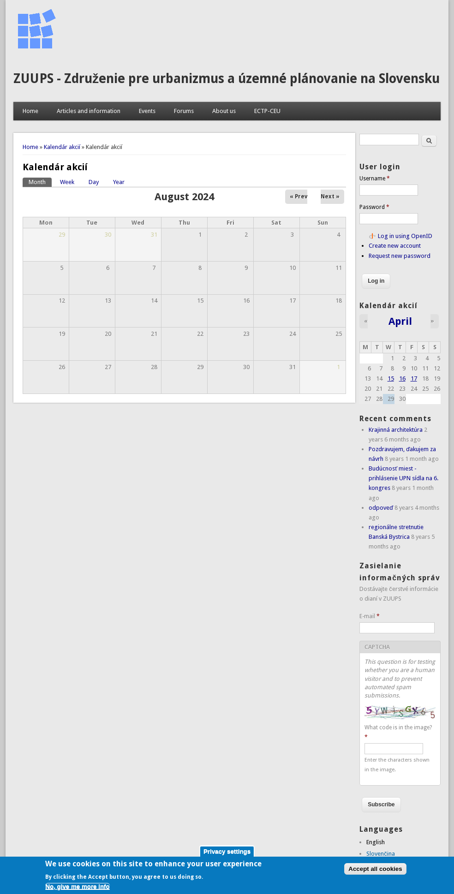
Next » (330, 196)
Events (147, 110)
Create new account (395, 245)
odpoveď (381, 507)
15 (391, 378)
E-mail (369, 616)
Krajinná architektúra (396, 429)
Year (119, 182)
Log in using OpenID (405, 235)
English (375, 842)
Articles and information (88, 110)
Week (67, 182)
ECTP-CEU (267, 110)
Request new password (399, 255)
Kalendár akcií (62, 146)
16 (402, 378)
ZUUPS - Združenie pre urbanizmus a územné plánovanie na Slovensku (226, 78)
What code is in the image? (398, 732)
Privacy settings (227, 853)
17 (414, 378)
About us (224, 110)
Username (374, 178)
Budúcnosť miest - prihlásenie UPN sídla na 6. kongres (403, 478)
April (400, 321)
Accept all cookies (375, 870)
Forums (184, 110)
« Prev (298, 196)
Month (40, 181)
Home (30, 110)
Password (374, 207)
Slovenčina (380, 853)
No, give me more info (77, 887)
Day (94, 182)
